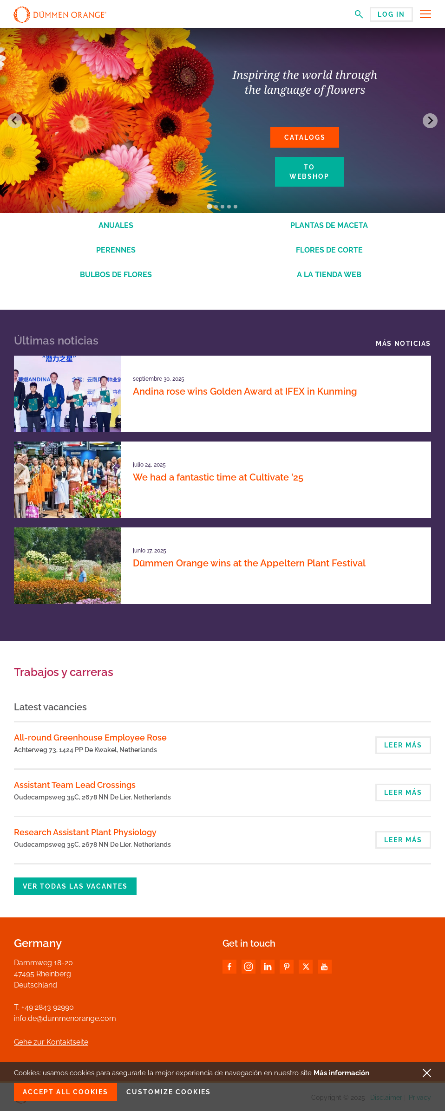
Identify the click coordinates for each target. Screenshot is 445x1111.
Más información (341, 1073)
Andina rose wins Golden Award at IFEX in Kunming (245, 391)
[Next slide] (430, 120)
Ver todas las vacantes (75, 886)
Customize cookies (168, 1092)
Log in (391, 14)
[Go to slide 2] (216, 206)
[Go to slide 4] (229, 206)
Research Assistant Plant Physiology (85, 832)
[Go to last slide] (14, 120)
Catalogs (305, 137)
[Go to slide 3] (222, 206)
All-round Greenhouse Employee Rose (90, 737)
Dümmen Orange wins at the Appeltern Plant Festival (249, 563)
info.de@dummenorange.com (65, 1018)
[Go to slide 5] (235, 206)
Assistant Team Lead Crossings (75, 785)
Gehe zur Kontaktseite (51, 1042)
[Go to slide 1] (209, 206)
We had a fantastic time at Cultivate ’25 (218, 477)
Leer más (403, 745)
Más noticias (403, 343)
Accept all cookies (65, 1092)
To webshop (309, 171)
